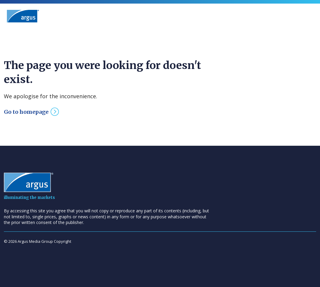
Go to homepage (26, 111)
